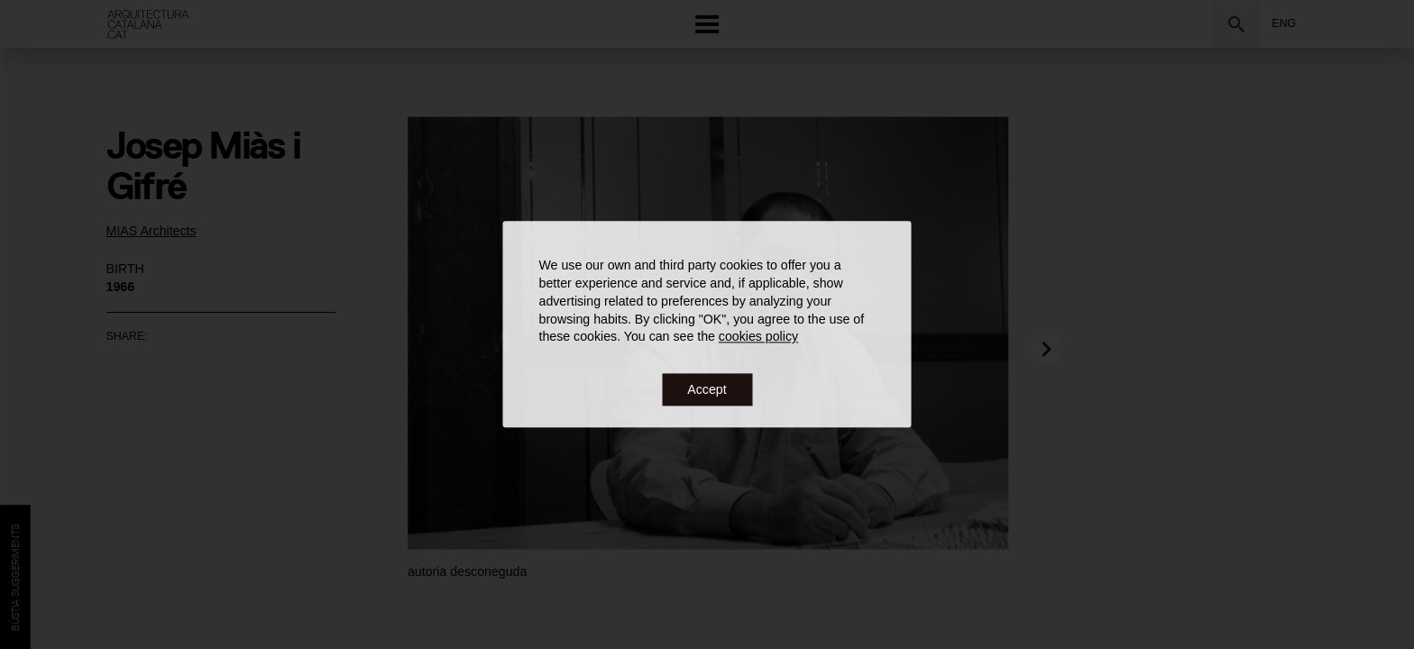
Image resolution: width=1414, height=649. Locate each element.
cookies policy (758, 337)
